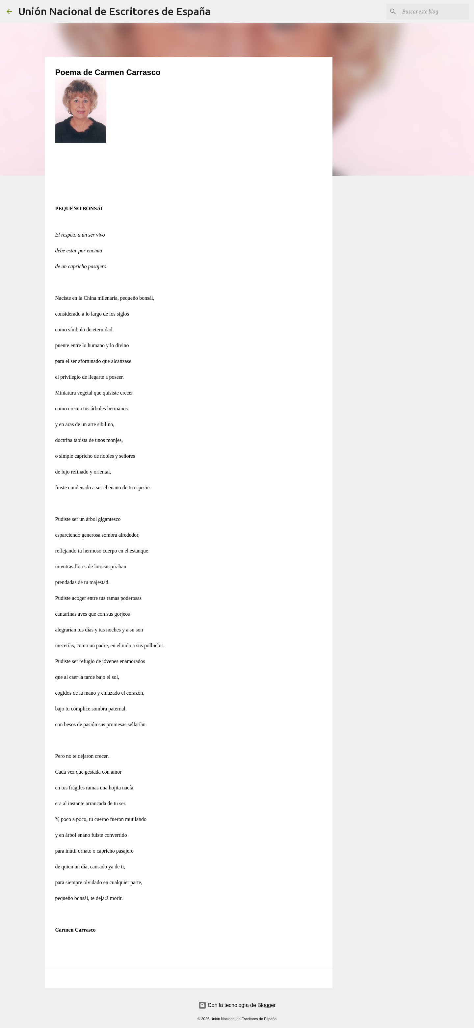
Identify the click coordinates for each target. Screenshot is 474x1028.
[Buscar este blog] (434, 11)
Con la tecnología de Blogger (237, 1005)
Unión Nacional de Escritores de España (114, 11)
